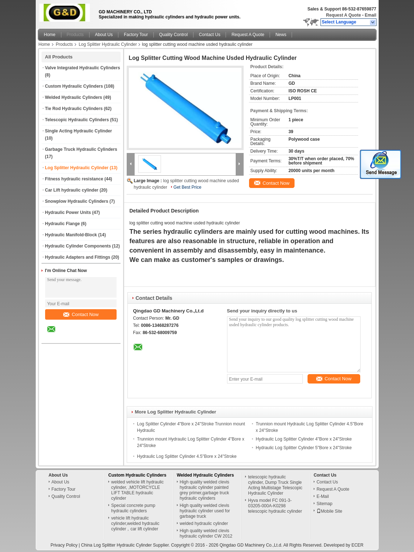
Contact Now (81, 314)
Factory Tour (136, 34)
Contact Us (209, 34)
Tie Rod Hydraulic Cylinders (74, 108)
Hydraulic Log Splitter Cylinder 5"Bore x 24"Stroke (304, 447)
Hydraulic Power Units (68, 212)
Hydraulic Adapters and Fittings (77, 257)
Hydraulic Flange (62, 223)
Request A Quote (343, 15)
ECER (357, 545)
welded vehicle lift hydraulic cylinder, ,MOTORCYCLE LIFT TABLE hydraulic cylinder (137, 490)
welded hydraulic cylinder (204, 523)
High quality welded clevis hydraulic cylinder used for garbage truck (205, 511)
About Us (104, 34)
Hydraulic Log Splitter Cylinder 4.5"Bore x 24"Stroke (187, 456)
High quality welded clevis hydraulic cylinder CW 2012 (206, 533)
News (280, 34)
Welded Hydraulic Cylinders (74, 97)
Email (370, 15)
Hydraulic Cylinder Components (78, 246)
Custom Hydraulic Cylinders (74, 86)
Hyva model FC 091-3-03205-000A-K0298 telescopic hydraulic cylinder (275, 506)
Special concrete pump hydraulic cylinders (133, 508)
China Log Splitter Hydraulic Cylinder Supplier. (126, 545)
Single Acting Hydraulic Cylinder (78, 130)
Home (50, 34)
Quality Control (173, 34)
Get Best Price (187, 187)
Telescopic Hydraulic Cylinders (77, 119)
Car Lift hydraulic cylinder (72, 190)
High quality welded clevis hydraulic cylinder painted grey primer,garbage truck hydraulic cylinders (204, 490)
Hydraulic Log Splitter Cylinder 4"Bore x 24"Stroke (304, 439)
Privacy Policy (64, 545)
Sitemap (324, 503)
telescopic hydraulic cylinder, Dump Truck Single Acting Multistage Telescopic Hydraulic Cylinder (275, 485)
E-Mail (323, 496)
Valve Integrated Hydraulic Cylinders (82, 67)
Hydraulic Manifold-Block (71, 234)
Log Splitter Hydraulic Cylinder (108, 44)
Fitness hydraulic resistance (74, 178)
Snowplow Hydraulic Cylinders (76, 201)
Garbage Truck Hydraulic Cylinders (81, 149)
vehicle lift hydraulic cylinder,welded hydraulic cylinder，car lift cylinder (135, 523)
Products (75, 34)
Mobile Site (329, 511)
